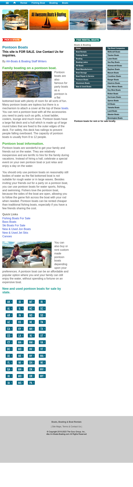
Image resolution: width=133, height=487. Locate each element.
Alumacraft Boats (115, 66)
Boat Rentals (81, 52)
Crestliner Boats (114, 76)
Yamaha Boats (113, 108)
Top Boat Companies (116, 48)
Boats (65, 3)
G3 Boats (111, 104)
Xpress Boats (113, 101)
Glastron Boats (114, 83)
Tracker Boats (113, 55)
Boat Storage (81, 73)
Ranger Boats (113, 80)
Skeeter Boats (113, 114)
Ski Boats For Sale (13, 225)
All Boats (79, 66)
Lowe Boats (112, 59)
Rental (23, 3)
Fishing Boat (38, 3)
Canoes (7, 236)
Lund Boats (112, 111)
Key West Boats (114, 90)
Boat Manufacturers (84, 69)
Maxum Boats (113, 73)
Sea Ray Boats (114, 62)
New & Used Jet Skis (15, 232)
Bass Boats (9, 221)
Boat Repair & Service (85, 76)
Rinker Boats (113, 94)
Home (78, 48)
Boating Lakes (82, 62)
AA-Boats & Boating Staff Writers (26, 61)
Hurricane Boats (114, 97)
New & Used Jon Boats (16, 229)
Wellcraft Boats (114, 52)
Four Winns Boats (115, 87)
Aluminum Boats (83, 83)
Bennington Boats (115, 118)
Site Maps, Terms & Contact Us (66, 426)
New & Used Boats (83, 87)
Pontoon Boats (82, 80)
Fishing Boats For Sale (16, 218)
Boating (53, 3)
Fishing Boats (81, 55)
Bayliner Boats (114, 69)
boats (64, 108)
